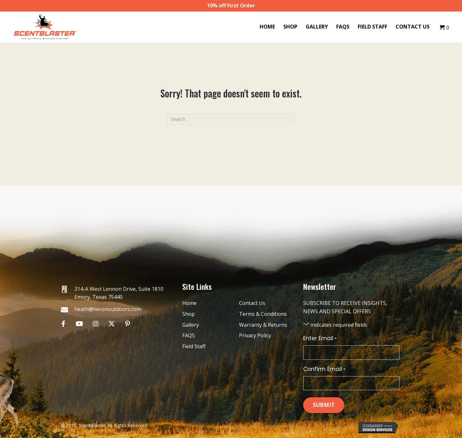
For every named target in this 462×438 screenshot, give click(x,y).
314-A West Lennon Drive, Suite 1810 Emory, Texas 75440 (118, 293)
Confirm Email (324, 369)
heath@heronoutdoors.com (107, 309)
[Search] (231, 119)
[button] (63, 324)
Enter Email (319, 338)
